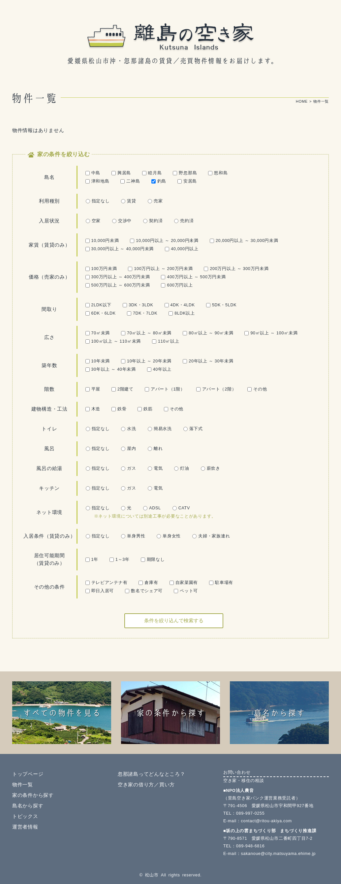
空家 (93, 221)
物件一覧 (22, 784)
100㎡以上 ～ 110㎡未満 (113, 341)
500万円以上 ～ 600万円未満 (117, 285)
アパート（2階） (216, 389)
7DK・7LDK (142, 313)
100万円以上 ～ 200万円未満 (160, 268)
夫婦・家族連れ (211, 536)
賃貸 (128, 201)
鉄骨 (118, 409)
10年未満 (97, 361)
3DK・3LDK (138, 305)
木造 (92, 409)
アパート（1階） (165, 389)
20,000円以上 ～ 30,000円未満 (244, 240)
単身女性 (169, 536)
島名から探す (27, 805)
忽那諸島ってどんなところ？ (151, 774)
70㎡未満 (97, 333)
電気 (155, 468)
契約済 (153, 221)
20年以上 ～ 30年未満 (208, 361)
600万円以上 (177, 285)
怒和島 (218, 173)
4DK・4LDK (180, 305)
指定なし (98, 201)
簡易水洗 (160, 428)
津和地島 (97, 181)
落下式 (193, 428)
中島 (92, 173)
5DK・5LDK (221, 305)
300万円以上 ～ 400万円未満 (117, 277)
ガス (128, 468)
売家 (155, 201)
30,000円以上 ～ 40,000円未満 (119, 249)
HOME (302, 101)
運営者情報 (25, 827)
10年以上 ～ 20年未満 (146, 361)
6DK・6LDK (100, 313)
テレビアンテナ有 (106, 582)
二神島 (130, 181)
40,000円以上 (182, 249)
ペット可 (186, 591)
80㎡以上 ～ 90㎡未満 (208, 333)
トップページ (27, 774)
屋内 (128, 448)
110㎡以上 (165, 341)
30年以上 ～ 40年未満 (110, 369)
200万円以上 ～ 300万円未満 (236, 268)
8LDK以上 (182, 313)
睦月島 (152, 173)
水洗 (128, 428)
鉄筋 (145, 409)
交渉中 (122, 221)
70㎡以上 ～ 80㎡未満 (146, 333)
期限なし (153, 559)
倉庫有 (148, 582)
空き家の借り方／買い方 (146, 784)
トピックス (25, 816)
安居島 (187, 181)
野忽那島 (185, 173)
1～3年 (119, 559)
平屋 (92, 389)
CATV (181, 508)
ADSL (152, 508)
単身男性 (133, 536)
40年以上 (159, 369)
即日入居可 (99, 591)
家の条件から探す (33, 795)
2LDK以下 (98, 305)
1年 (91, 559)
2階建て (122, 389)
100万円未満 (101, 268)
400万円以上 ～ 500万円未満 (193, 277)
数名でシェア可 (144, 591)
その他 (257, 389)
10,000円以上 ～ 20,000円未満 (164, 240)
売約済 (184, 221)
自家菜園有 (184, 582)
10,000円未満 (102, 240)
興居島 (121, 173)
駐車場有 (221, 582)
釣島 (158, 181)
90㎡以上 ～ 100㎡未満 (270, 333)
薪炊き (210, 468)
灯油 (181, 468)
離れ (155, 448)
